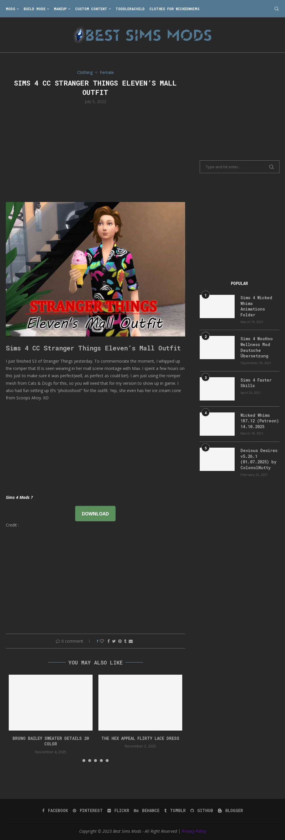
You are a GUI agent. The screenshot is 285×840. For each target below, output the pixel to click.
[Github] (201, 811)
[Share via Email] (131, 641)
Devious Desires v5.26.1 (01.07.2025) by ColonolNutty (258, 459)
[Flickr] (118, 811)
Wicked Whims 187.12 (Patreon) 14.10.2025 (259, 420)
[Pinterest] (88, 811)
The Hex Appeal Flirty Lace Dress (140, 738)
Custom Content (91, 8)
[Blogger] (230, 811)
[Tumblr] (175, 811)
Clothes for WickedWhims (174, 8)
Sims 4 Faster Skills (256, 383)
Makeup (60, 8)
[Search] (276, 8)
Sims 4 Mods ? (19, 497)
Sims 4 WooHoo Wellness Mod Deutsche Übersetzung (256, 347)
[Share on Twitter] (114, 641)
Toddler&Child (130, 8)
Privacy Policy (194, 831)
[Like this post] (102, 641)
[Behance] (147, 811)
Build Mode (34, 8)
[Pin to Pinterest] (120, 641)
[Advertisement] (95, 152)
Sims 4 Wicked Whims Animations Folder (256, 306)
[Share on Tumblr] (125, 641)
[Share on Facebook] (108, 641)
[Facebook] (55, 811)
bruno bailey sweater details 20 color (51, 741)
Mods (10, 8)
